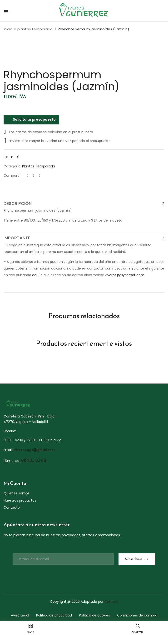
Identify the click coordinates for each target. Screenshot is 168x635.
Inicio (8, 29)
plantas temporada (35, 29)
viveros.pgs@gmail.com (124, 275)
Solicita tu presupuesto (31, 119)
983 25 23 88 (33, 460)
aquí (36, 275)
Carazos (111, 601)
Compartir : (13, 175)
